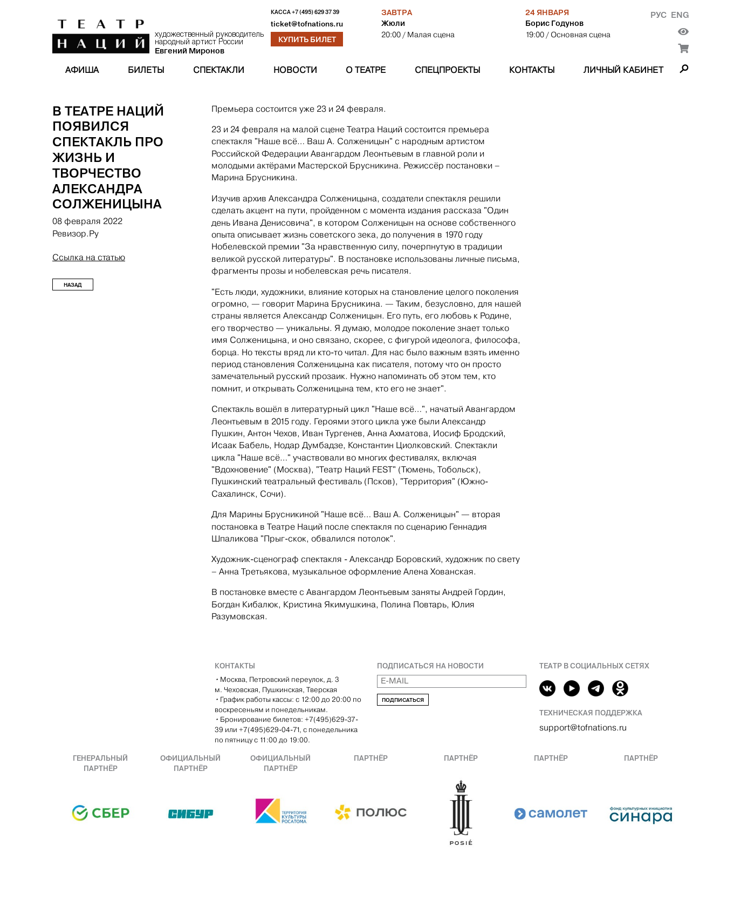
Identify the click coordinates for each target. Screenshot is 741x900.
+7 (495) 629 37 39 (315, 12)
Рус (658, 15)
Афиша (82, 70)
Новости (295, 70)
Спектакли (218, 70)
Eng (680, 15)
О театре (366, 70)
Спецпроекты (447, 70)
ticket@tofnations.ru (307, 24)
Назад (73, 284)
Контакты (531, 70)
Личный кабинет (623, 70)
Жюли (393, 23)
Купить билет (307, 39)
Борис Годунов (554, 23)
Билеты (146, 70)
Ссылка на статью (88, 257)
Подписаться (403, 699)
